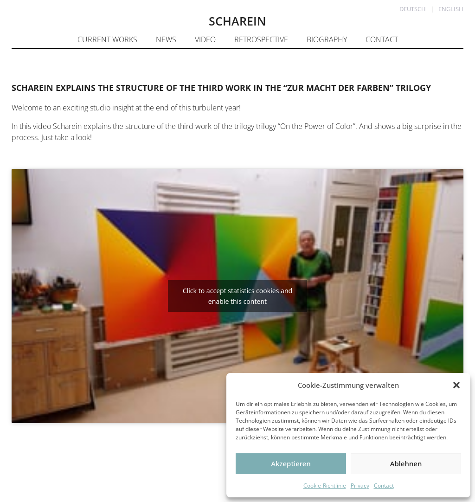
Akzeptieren (291, 463)
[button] (456, 385)
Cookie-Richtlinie (324, 485)
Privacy (360, 485)
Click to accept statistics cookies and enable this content (237, 296)
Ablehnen (406, 463)
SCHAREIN (237, 21)
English (450, 9)
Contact (384, 485)
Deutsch (412, 9)
